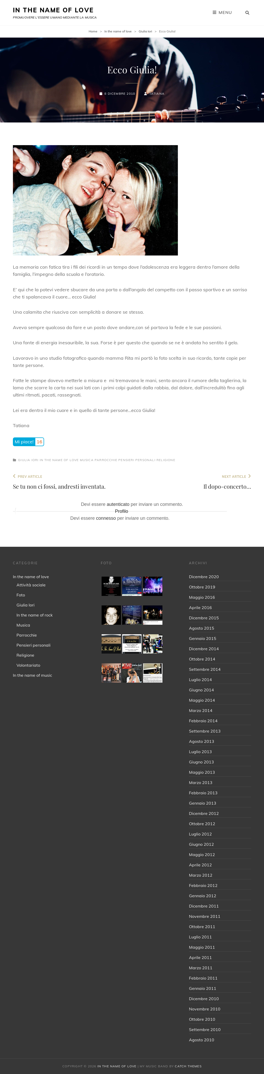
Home (93, 31)
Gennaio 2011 (202, 988)
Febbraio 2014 (203, 720)
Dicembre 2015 (204, 617)
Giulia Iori (145, 31)
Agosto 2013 (201, 741)
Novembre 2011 (204, 916)
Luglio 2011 (200, 936)
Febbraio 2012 (203, 885)
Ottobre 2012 (202, 823)
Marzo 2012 (200, 875)
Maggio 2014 (202, 700)
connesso (106, 518)
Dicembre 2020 (204, 576)
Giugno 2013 (201, 761)
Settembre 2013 (205, 731)
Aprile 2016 (200, 607)
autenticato (118, 504)
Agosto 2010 (201, 1039)
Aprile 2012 (200, 864)
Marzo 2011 (200, 967)
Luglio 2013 (200, 751)
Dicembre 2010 (204, 998)
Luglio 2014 (200, 679)
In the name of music (32, 675)
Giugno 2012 (201, 844)
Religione (165, 460)
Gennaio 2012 (202, 895)
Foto (20, 594)
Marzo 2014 (200, 710)
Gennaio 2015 (202, 638)
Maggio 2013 (202, 772)
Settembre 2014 (205, 669)
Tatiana (156, 93)
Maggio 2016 (202, 597)
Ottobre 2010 (202, 1019)
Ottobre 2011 (202, 926)
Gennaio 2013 (202, 803)
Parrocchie (106, 460)
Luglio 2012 (200, 834)
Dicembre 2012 (204, 813)
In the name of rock (34, 615)
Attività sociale (31, 584)
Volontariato (28, 665)
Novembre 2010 (204, 1008)
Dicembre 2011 (204, 906)
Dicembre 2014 (204, 648)
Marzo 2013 (200, 782)
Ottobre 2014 (202, 659)
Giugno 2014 (201, 689)
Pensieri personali (136, 460)
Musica (87, 460)
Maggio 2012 (202, 854)
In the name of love (118, 31)
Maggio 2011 (202, 947)
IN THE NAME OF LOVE (53, 10)
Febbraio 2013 (203, 792)
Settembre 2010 (205, 1029)
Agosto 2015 (201, 628)
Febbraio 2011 (203, 978)
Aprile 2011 (200, 957)
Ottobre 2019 (202, 586)
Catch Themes (188, 1066)
